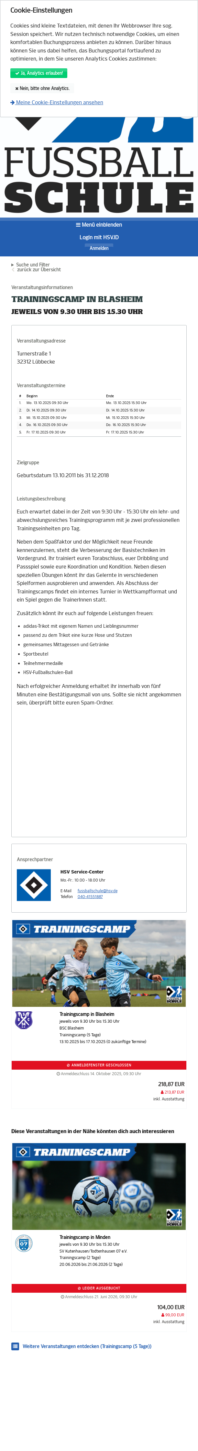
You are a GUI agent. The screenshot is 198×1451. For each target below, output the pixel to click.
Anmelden (99, 248)
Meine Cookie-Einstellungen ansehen (56, 102)
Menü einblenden (99, 225)
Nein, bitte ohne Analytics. (42, 88)
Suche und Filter (33, 265)
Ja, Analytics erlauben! (39, 73)
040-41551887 (90, 896)
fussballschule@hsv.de (97, 891)
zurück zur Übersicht (39, 270)
